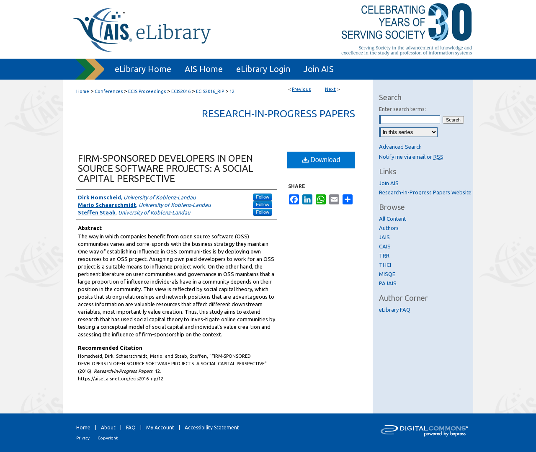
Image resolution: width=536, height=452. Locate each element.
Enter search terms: (402, 109)
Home (82, 91)
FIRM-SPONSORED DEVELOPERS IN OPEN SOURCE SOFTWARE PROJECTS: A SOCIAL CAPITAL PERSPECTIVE (165, 168)
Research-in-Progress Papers (278, 113)
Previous (301, 89)
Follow (262, 196)
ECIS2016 (181, 91)
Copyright (108, 438)
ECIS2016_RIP (210, 91)
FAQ (131, 427)
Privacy (83, 438)
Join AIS (389, 183)
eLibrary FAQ (394, 310)
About (108, 427)
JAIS (384, 237)
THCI (385, 265)
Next (330, 89)
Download (321, 159)
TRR (384, 255)
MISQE (387, 274)
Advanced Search (400, 147)
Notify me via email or (411, 157)
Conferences (109, 91)
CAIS (385, 246)
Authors (389, 228)
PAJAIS (388, 283)
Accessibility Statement (212, 427)
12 (231, 91)
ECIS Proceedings (147, 91)
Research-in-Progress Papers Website (425, 192)
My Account (160, 427)
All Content (392, 219)
